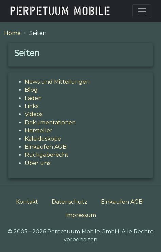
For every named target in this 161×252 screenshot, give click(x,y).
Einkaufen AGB (46, 147)
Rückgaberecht (46, 155)
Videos (33, 114)
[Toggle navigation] (141, 11)
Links (31, 106)
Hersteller (38, 130)
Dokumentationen (50, 122)
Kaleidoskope (43, 138)
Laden (33, 98)
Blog (31, 90)
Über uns (37, 163)
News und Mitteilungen (57, 82)
